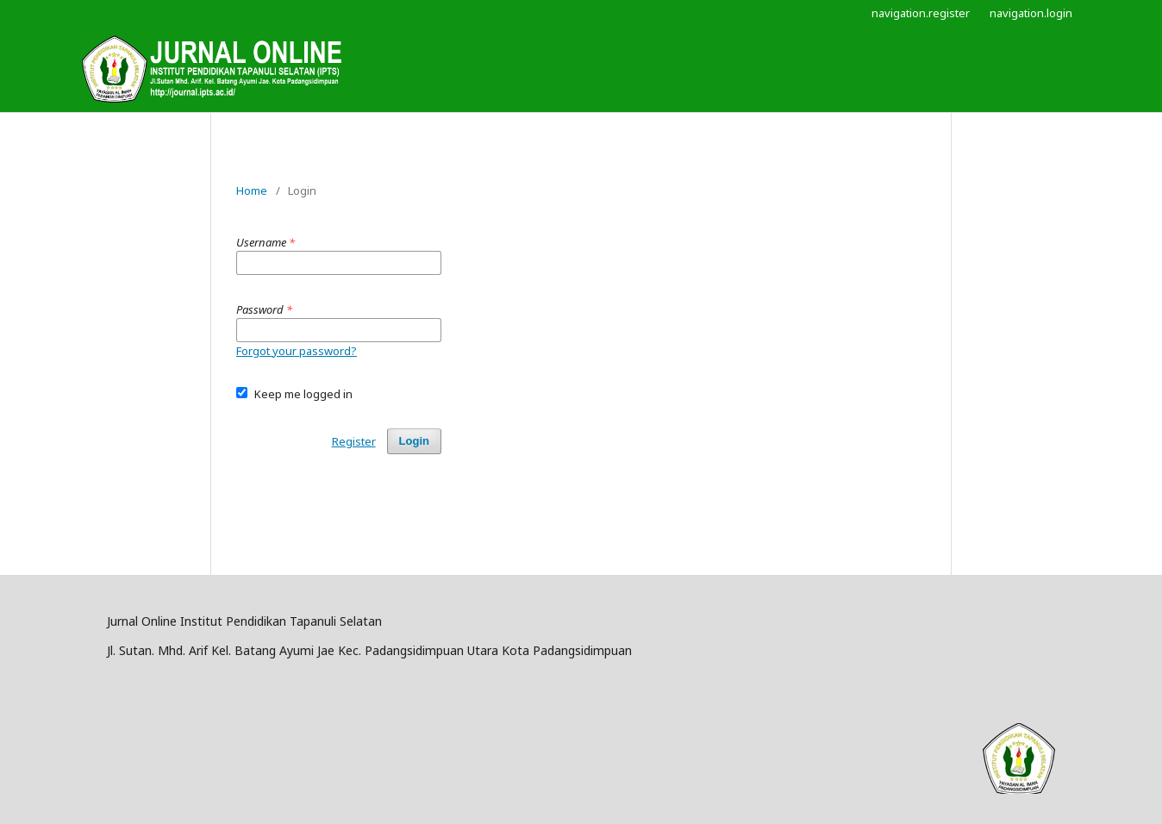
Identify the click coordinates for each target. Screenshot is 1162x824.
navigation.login (1031, 13)
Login (414, 440)
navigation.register (921, 13)
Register (354, 441)
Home (251, 190)
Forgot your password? (296, 351)
